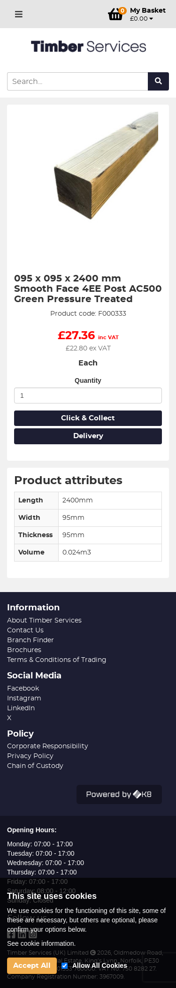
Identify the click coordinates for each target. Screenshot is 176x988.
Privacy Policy (30, 756)
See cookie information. (41, 943)
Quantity (88, 380)
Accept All (32, 965)
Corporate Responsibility (47, 746)
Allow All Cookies (99, 965)
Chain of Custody (35, 766)
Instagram (24, 698)
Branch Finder (30, 640)
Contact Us (25, 630)
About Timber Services (44, 620)
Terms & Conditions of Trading (57, 660)
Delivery (88, 436)
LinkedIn (21, 708)
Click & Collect (88, 418)
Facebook (23, 688)
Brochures (24, 650)
